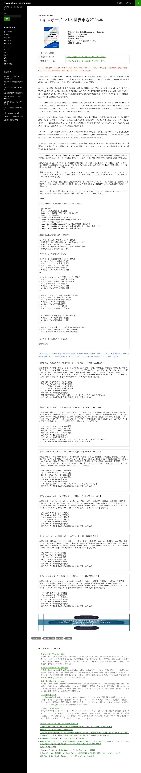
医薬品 (44, 15)
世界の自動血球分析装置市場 (13, 93)
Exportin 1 (36, 638)
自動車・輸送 (8, 64)
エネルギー (7, 46)
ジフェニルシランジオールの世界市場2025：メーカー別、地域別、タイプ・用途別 (67, 750)
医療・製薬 (7, 43)
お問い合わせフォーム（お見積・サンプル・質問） (86, 57)
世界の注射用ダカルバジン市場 (53, 654)
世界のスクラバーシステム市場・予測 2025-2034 (56, 730)
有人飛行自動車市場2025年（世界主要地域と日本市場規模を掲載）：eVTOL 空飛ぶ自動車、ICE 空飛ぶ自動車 (76, 727)
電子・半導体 (8, 32)
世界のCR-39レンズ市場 (11, 113)
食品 (5, 58)
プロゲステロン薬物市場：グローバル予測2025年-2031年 (59, 724)
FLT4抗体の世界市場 (48, 695)
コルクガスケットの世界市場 (13, 116)
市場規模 (68, 638)
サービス (6, 49)
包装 (5, 52)
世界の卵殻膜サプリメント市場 (53, 681)
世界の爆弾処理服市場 (11, 120)
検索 (5, 13)
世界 (39, 15)
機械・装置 (7, 40)
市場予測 (60, 638)
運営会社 (119, 3)
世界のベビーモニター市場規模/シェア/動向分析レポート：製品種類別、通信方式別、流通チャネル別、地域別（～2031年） (81, 753)
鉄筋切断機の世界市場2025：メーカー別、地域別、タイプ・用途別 (62, 738)
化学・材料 (7, 38)
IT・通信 (6, 35)
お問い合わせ (130, 3)
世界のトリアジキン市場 (48, 747)
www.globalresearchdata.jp (17, 3)
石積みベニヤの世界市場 (50, 708)
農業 (5, 61)
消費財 (6, 55)
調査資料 (50, 15)
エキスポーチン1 (49, 638)
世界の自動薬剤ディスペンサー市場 (54, 668)
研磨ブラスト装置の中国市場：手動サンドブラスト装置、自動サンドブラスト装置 (67, 756)
